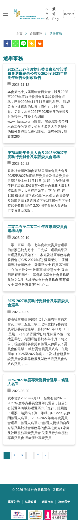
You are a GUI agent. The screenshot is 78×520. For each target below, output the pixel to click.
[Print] (39, 43)
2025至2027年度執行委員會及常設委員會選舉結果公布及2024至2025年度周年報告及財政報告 (37, 73)
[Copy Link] (31, 43)
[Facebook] (7, 43)
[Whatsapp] (15, 43)
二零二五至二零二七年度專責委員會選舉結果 (37, 229)
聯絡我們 (64, 501)
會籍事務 (36, 33)
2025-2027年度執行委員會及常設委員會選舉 (38, 303)
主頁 (19, 33)
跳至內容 (69, 13)
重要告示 (14, 501)
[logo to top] (5, 14)
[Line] (23, 43)
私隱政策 (30, 501)
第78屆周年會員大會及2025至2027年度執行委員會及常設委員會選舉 (37, 155)
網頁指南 (47, 501)
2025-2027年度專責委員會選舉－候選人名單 (38, 382)
